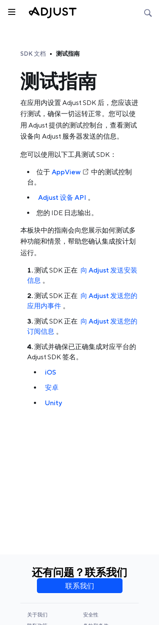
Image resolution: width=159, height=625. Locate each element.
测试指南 (68, 53)
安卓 (52, 388)
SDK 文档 (33, 53)
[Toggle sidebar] (11, 11)
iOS (50, 372)
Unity (53, 403)
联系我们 (79, 586)
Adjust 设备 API (62, 197)
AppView (70, 172)
